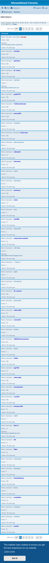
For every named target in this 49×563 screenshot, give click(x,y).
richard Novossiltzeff (21, 238)
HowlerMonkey (19, 478)
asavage (23, 37)
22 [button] (37, 29)
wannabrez (17, 180)
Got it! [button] (14, 558)
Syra (15, 209)
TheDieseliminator (20, 104)
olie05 (16, 416)
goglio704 (17, 94)
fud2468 (16, 219)
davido (16, 348)
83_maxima (18, 291)
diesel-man (24, 132)
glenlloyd (17, 61)
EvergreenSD (18, 406)
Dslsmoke (17, 161)
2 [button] (23, 29)
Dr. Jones (17, 70)
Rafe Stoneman (19, 142)
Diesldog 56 (17, 281)
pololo (16, 171)
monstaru (17, 516)
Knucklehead (18, 387)
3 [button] (26, 29)
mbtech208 (17, 310)
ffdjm (15, 449)
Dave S (16, 425)
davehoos (17, 190)
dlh (15, 439)
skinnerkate (17, 300)
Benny (16, 488)
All (13, 23)
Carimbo (17, 51)
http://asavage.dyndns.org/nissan (11, 44)
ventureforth (18, 459)
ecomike (17, 396)
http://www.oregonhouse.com (10, 433)
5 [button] (32, 29)
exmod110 (17, 320)
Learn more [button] (9, 551)
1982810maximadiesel (21, 339)
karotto (16, 526)
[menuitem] (7, 8)
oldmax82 (17, 152)
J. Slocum (17, 262)
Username (4, 33)
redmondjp (17, 377)
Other (15, 24)
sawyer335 (17, 229)
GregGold (17, 123)
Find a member (6, 23)
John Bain (17, 248)
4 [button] (29, 29)
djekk (15, 272)
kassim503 (17, 113)
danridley (17, 80)
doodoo (16, 329)
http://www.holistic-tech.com (10, 87)
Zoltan (16, 358)
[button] (16, 28)
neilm (16, 200)
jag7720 (16, 368)
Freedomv (17, 507)
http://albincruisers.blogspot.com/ (11, 255)
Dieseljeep (17, 468)
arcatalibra (17, 497)
